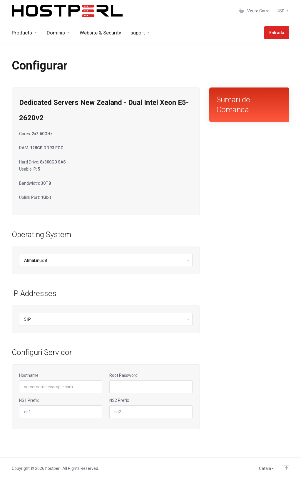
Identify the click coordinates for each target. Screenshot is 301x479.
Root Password (123, 375)
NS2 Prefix (119, 400)
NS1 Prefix (29, 400)
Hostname (29, 375)
